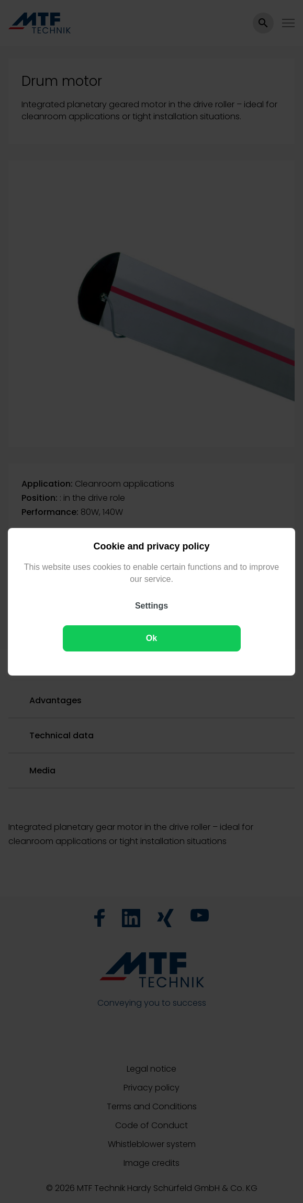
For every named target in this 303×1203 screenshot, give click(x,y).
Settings (151, 605)
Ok (151, 637)
